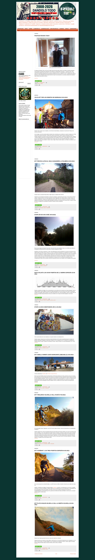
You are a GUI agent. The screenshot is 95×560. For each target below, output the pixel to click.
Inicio (56, 553)
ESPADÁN (41, 207)
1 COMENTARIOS (45, 206)
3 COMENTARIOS (42, 264)
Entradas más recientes (38, 553)
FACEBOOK (62, 28)
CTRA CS (40, 347)
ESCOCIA (38, 83)
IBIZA (19, 30)
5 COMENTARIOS (42, 82)
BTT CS (38, 207)
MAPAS (26, 28)
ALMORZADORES (73, 28)
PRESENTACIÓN (20, 28)
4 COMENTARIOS (45, 146)
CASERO (41, 265)
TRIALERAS (48, 207)
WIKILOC (67, 28)
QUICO (40, 147)
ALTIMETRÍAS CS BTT (45, 28)
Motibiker (44, 373)
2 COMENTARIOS (45, 346)
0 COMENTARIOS (45, 497)
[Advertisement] (56, 90)
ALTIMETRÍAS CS (37, 28)
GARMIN (30, 28)
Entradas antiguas (73, 553)
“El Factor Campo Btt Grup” (52, 373)
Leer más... (36, 78)
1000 (38, 147)
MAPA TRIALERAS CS (54, 28)
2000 (40, 443)
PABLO (42, 83)
